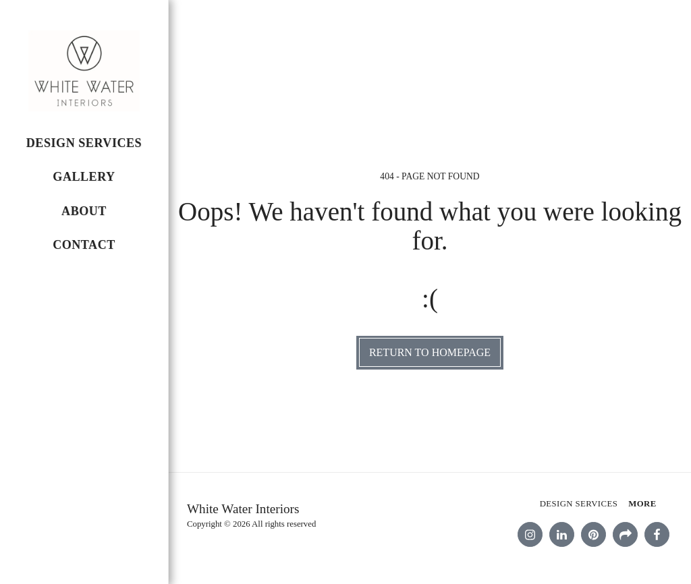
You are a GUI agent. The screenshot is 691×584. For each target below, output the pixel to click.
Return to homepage (430, 352)
